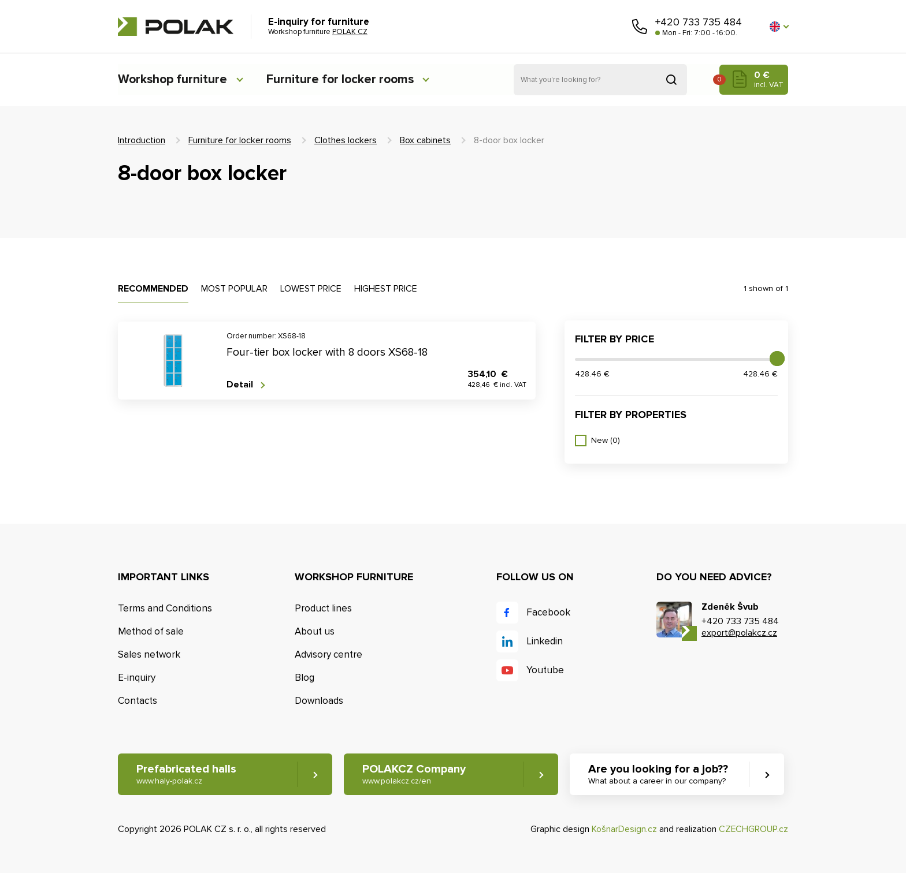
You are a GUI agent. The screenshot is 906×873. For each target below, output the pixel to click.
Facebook (548, 612)
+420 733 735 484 (698, 22)
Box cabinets (425, 140)
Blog (304, 677)
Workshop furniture (174, 79)
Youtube (545, 670)
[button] (779, 26)
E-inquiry (136, 677)
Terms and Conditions (165, 608)
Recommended (153, 288)
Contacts (137, 701)
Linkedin (544, 641)
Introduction (141, 140)
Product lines (323, 608)
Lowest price (310, 288)
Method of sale (151, 631)
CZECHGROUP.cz (753, 829)
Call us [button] (639, 26)
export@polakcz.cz (739, 633)
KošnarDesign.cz (624, 829)
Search (671, 79)
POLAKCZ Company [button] (414, 774)
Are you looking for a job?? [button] (659, 774)
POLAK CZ (175, 26)
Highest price (385, 288)
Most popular (234, 288)
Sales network (149, 654)
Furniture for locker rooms (347, 79)
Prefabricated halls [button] (186, 774)
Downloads (319, 701)
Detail (239, 384)
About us (315, 631)
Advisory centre (328, 654)
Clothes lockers (345, 140)
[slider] (777, 358)
